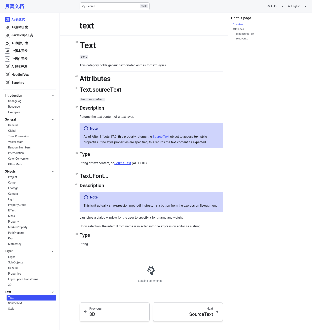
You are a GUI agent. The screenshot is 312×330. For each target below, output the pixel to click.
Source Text (161, 136)
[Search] (115, 6)
